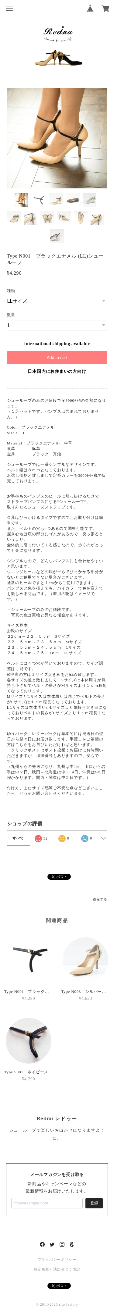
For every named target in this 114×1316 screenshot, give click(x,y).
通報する (100, 899)
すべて (18, 838)
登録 (94, 1203)
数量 (11, 314)
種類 (11, 290)
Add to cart (57, 357)
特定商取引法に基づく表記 (57, 1269)
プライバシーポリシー (57, 1259)
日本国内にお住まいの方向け (57, 371)
